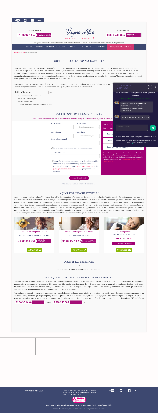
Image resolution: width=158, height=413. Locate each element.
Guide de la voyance (74, 394)
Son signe (81, 132)
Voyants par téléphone (25, 101)
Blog (39, 20)
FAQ (64, 394)
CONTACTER (122, 250)
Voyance (39, 47)
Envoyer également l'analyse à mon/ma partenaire (72, 148)
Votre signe (81, 123)
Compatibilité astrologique (125, 146)
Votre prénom (56, 123)
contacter (33, 250)
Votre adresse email (59, 139)
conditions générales (108, 161)
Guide (22, 53)
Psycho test (99, 47)
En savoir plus (135, 144)
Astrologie (51, 47)
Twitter (25, 20)
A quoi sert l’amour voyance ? (28, 99)
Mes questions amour (120, 47)
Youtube (16, 20)
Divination (86, 47)
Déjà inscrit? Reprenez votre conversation (136, 99)
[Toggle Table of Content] (49, 92)
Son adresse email (58, 152)
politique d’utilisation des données (67, 169)
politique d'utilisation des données (131, 159)
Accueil (29, 47)
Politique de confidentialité (88, 392)
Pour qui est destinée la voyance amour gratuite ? (35, 104)
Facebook (32, 20)
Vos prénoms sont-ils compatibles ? (30, 96)
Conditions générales (69, 390)
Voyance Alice (79, 31)
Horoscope (73, 47)
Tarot (62, 47)
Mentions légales (83, 390)
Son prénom (56, 132)
